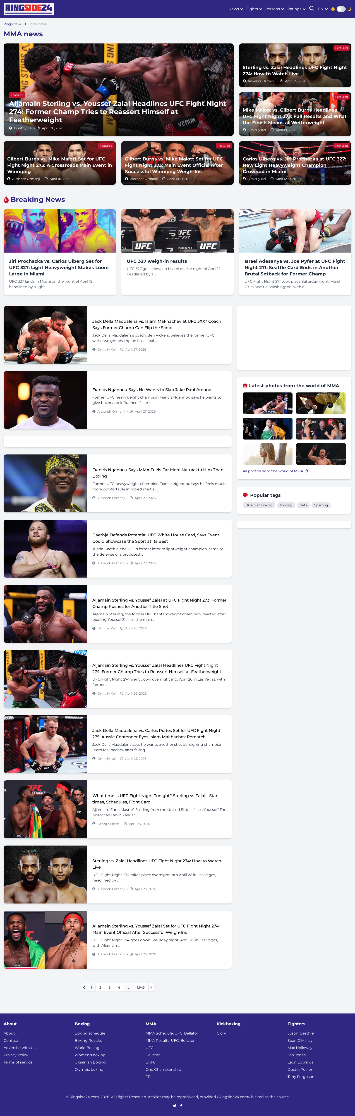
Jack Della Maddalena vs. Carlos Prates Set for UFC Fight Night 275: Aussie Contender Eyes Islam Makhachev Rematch (156, 733)
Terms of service (18, 1062)
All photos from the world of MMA (275, 471)
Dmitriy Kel (23, 128)
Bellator (153, 1055)
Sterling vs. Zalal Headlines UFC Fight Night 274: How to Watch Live (156, 864)
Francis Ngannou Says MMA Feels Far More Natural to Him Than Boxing (157, 473)
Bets (303, 505)
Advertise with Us (20, 1048)
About (9, 1033)
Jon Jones (297, 1055)
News (234, 9)
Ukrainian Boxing (259, 505)
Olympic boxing (89, 1069)
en (321, 9)
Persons (272, 9)
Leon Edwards (300, 1062)
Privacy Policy (16, 1055)
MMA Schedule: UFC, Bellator (172, 1033)
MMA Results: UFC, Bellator (170, 1040)
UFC (150, 1048)
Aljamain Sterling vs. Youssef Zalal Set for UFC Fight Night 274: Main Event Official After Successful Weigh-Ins (156, 929)
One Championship (163, 1069)
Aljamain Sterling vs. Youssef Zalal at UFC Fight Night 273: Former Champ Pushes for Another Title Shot (159, 603)
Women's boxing (90, 1055)
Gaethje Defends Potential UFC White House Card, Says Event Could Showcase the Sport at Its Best (155, 538)
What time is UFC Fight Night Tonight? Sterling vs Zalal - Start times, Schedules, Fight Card (155, 799)
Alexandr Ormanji (262, 81)
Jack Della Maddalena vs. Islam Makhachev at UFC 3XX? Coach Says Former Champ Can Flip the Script (156, 324)
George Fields (108, 824)
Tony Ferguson (301, 1077)
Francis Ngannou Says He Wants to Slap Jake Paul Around (151, 389)
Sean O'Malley (300, 1040)
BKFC (151, 1062)
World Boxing (87, 1048)
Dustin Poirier (300, 1069)
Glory (221, 1033)
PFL (149, 1077)
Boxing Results (88, 1040)
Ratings (294, 9)
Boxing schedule (90, 1033)
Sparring (321, 505)
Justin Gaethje (301, 1033)
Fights (252, 9)
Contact (11, 1040)
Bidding (286, 505)
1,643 (141, 987)
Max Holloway (300, 1048)
